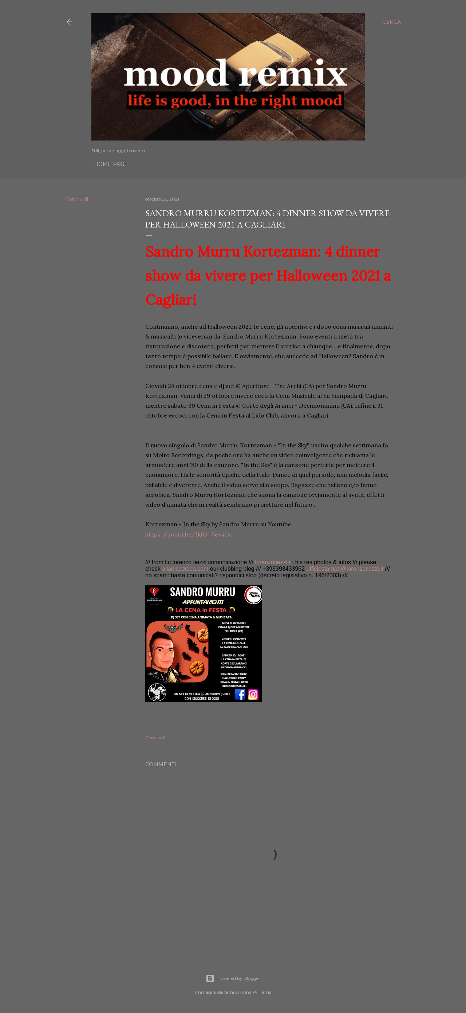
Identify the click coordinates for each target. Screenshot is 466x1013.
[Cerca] (391, 22)
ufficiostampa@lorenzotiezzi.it (345, 569)
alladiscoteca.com (185, 569)
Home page (111, 164)
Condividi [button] (76, 199)
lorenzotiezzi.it (273, 562)
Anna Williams (255, 992)
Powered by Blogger (233, 978)
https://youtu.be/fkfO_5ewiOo (189, 534)
